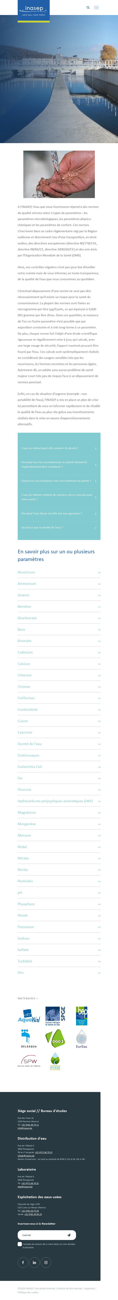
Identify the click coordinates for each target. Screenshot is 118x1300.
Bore (59, 629)
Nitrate (59, 858)
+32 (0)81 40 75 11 (30, 1124)
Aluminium (59, 572)
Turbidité (59, 961)
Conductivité (59, 709)
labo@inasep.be (25, 1186)
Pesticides (59, 881)
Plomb (59, 915)
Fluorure (59, 789)
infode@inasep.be (26, 1155)
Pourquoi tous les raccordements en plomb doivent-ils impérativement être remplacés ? (59, 464)
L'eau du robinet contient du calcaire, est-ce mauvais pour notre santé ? (59, 497)
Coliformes (59, 698)
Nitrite (59, 869)
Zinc (59, 972)
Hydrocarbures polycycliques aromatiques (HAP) (59, 801)
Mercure (59, 835)
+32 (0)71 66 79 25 (43, 1152)
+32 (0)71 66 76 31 (30, 1183)
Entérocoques (59, 755)
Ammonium (59, 583)
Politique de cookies (28, 1292)
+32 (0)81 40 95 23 (33, 1214)
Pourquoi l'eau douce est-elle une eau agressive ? (59, 513)
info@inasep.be (25, 1128)
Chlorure (59, 675)
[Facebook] (23, 1262)
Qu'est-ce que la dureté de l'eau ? (59, 527)
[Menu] (96, 7)
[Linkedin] (34, 1262)
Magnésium (59, 812)
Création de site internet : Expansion (75, 1288)
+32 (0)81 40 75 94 (30, 1210)
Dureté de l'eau (59, 744)
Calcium (59, 663)
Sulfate (59, 950)
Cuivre (59, 721)
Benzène (59, 606)
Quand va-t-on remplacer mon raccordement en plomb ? (59, 480)
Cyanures (59, 732)
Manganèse (59, 824)
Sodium (59, 938)
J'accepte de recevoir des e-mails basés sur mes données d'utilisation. (49, 1246)
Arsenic (59, 595)
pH (59, 892)
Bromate (59, 641)
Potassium (59, 927)
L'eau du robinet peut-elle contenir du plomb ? (59, 448)
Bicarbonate (59, 618)
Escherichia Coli (59, 766)
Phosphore (59, 904)
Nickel (59, 847)
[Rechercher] (88, 7)
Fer (59, 778)
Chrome (59, 686)
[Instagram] (46, 1262)
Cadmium (59, 652)
